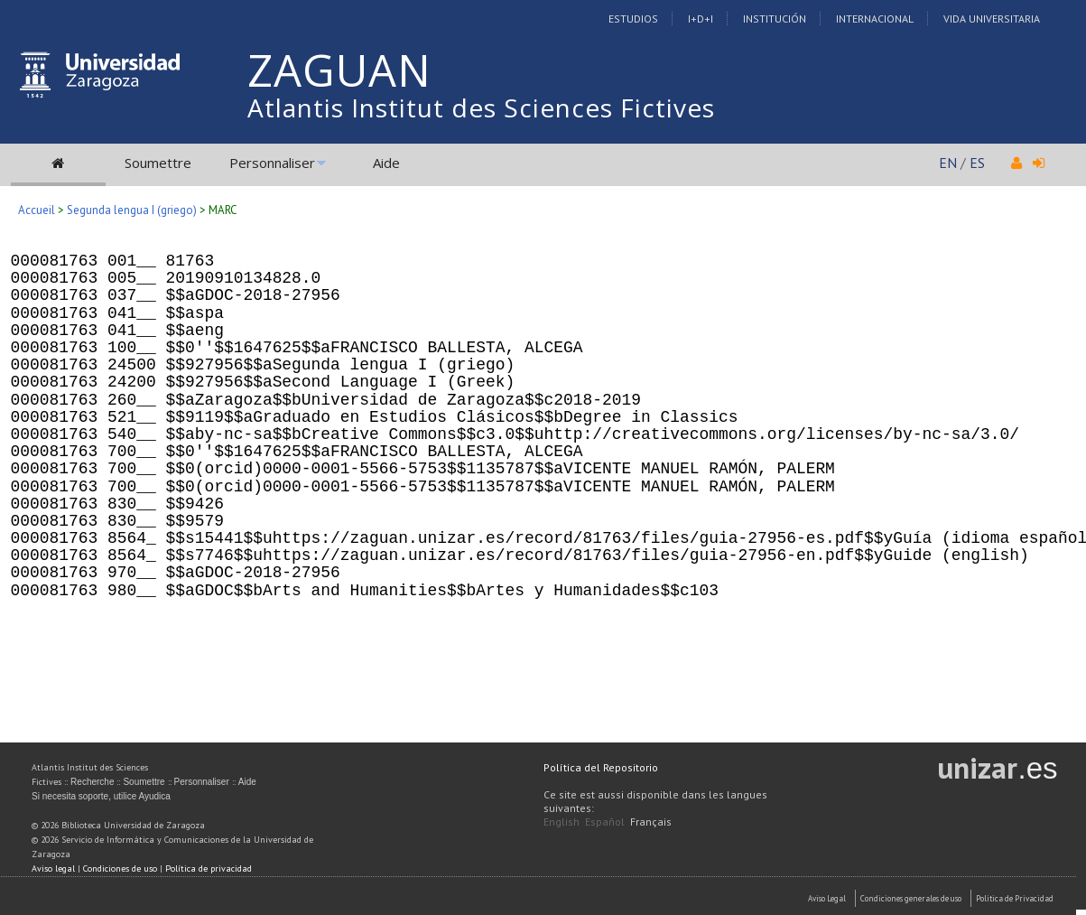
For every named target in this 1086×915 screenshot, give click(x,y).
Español (605, 821)
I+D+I (700, 18)
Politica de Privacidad (1015, 898)
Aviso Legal (827, 898)
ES (977, 163)
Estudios (633, 18)
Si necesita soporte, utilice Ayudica (101, 796)
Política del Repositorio (600, 767)
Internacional (875, 18)
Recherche (92, 782)
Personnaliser (272, 163)
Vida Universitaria (991, 18)
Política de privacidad (208, 868)
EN (948, 163)
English (561, 821)
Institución (774, 18)
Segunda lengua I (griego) (132, 210)
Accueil (36, 210)
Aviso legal (53, 868)
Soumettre (158, 163)
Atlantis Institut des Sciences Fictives (481, 107)
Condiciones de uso (120, 868)
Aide (386, 163)
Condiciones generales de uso (910, 898)
